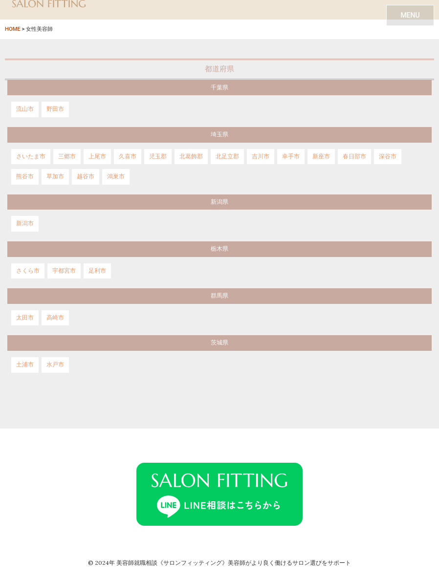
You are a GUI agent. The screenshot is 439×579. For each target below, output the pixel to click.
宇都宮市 (64, 270)
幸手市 (291, 156)
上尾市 (97, 156)
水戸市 (55, 364)
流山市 (25, 109)
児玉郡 (158, 156)
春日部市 (354, 156)
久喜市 (127, 156)
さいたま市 (30, 156)
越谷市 (85, 176)
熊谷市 (25, 176)
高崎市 (55, 317)
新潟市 (25, 223)
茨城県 (219, 342)
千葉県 (219, 87)
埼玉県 (219, 134)
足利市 (97, 270)
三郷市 (67, 156)
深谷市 (387, 156)
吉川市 (260, 156)
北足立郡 (227, 156)
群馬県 (219, 295)
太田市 (25, 317)
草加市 (55, 176)
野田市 (55, 109)
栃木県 (219, 248)
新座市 (321, 156)
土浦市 (25, 364)
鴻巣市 (116, 176)
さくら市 (28, 270)
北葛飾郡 (191, 156)
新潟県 (219, 201)
